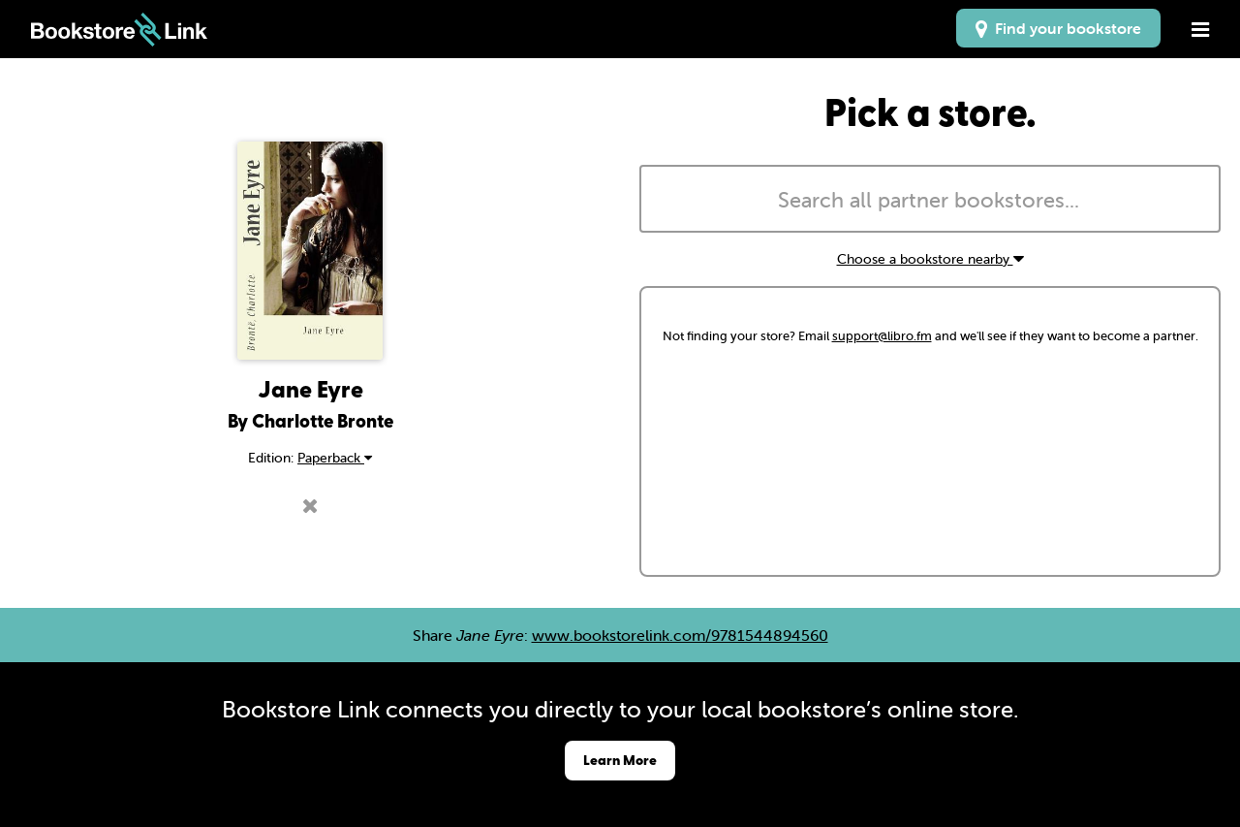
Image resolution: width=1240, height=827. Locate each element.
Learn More (620, 759)
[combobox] (930, 199)
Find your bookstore (1058, 28)
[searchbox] (930, 201)
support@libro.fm (882, 336)
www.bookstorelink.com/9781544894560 (680, 635)
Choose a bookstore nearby (930, 259)
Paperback (334, 457)
